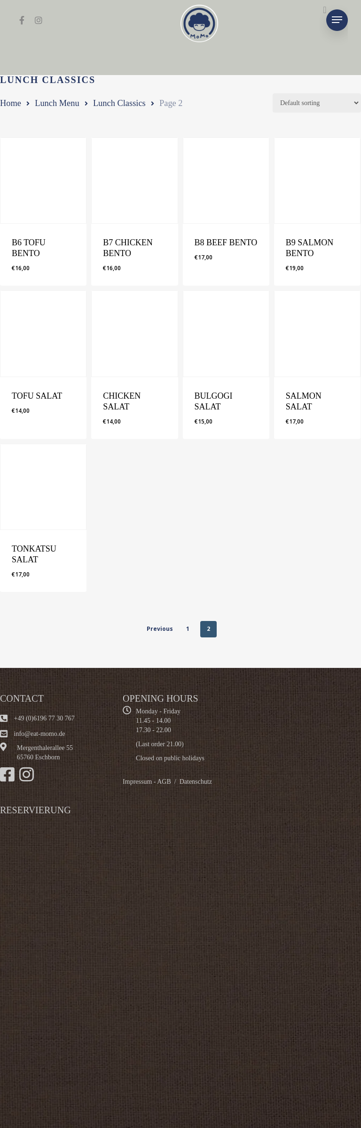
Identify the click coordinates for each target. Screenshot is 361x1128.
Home (10, 103)
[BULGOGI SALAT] (226, 333)
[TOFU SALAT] (43, 333)
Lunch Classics (119, 103)
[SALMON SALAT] (317, 333)
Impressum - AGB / (151, 781)
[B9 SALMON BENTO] (317, 180)
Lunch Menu (57, 103)
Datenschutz (196, 781)
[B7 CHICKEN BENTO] (134, 180)
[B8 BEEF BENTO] (226, 180)
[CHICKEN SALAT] (134, 333)
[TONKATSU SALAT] (43, 487)
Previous (160, 629)
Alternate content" (117, 958)
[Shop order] (317, 103)
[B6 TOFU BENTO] (43, 180)
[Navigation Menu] (337, 20)
